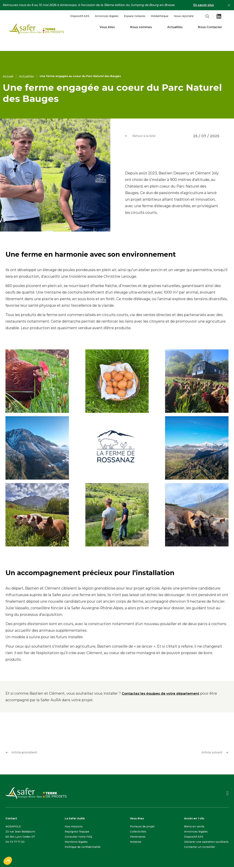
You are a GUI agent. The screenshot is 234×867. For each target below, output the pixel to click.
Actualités (175, 27)
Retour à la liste (140, 136)
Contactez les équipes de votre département (160, 694)
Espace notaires (134, 16)
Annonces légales (106, 16)
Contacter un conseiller (199, 847)
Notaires (135, 841)
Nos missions (74, 826)
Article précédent (21, 752)
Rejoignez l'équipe (77, 831)
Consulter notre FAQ (78, 836)
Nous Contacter (210, 27)
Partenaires (138, 836)
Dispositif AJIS (79, 16)
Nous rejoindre (184, 16)
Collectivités (138, 831)
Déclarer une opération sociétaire (206, 841)
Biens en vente (194, 826)
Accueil (8, 76)
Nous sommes (141, 27)
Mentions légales (76, 841)
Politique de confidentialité (83, 847)
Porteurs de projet (142, 826)
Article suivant (215, 752)
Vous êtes (107, 27)
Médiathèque (159, 16)
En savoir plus (203, 5)
